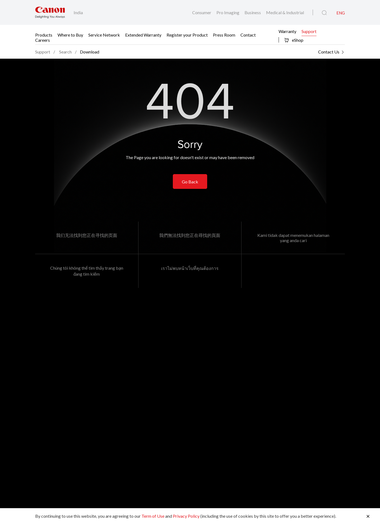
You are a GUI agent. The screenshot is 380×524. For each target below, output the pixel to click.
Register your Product (187, 34)
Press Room (224, 34)
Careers (42, 39)
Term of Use (152, 516)
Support (308, 31)
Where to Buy (70, 34)
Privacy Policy (186, 516)
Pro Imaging (228, 12)
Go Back (190, 181)
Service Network (104, 34)
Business (253, 12)
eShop (293, 40)
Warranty (287, 31)
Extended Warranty (143, 34)
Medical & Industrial (285, 12)
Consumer (202, 12)
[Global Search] (324, 13)
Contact (248, 34)
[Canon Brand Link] (50, 12)
